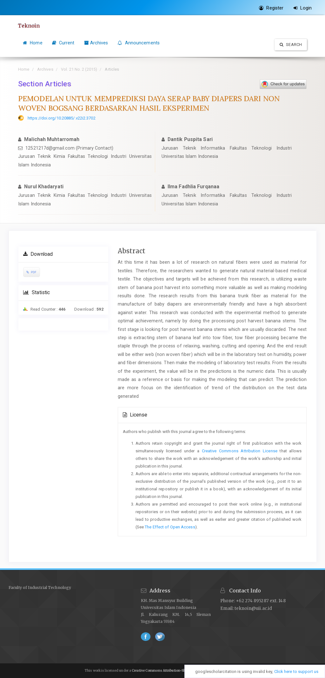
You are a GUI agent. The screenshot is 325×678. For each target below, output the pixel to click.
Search (291, 44)
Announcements (138, 42)
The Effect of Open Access (170, 527)
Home (33, 42)
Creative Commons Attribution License (239, 451)
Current (63, 42)
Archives (96, 42)
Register (271, 7)
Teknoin (29, 26)
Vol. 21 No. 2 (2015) (79, 69)
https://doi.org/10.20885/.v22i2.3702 (62, 118)
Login (303, 7)
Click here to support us (296, 671)
